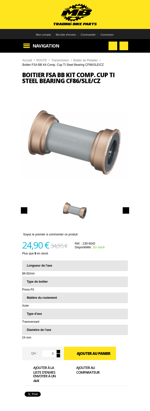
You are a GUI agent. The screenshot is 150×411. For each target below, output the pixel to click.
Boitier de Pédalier (86, 60)
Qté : (34, 353)
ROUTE (42, 60)
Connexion (107, 34)
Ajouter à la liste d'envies (38, 369)
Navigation (46, 46)
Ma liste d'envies (66, 34)
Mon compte (43, 34)
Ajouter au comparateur (82, 369)
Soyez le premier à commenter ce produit (50, 234)
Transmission (60, 60)
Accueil (27, 60)
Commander (88, 34)
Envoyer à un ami (39, 378)
